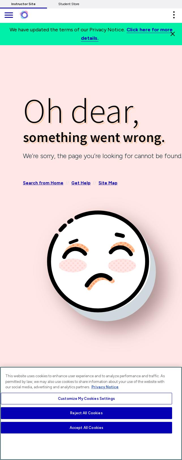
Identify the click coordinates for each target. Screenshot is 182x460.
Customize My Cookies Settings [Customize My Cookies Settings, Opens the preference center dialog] (86, 398)
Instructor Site (23, 4)
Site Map (108, 183)
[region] (91, 413)
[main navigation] (8, 15)
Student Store (68, 4)
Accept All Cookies (86, 428)
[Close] (173, 34)
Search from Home (43, 183)
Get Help (81, 183)
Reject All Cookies (86, 413)
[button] (174, 14)
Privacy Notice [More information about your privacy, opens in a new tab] (105, 387)
